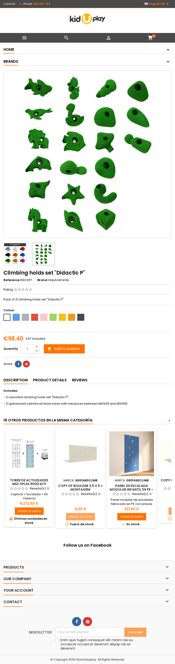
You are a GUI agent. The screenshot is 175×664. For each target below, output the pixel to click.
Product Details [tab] (50, 380)
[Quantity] (27, 348)
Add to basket (63, 348)
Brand (42, 280)
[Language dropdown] (157, 4)
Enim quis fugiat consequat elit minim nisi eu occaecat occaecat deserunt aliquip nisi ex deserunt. (96, 644)
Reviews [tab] (80, 380)
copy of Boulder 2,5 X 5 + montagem (80, 487)
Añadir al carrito (29, 511)
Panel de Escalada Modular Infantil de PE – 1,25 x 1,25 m (132, 489)
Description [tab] (15, 380)
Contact (9, 4)
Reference (11, 280)
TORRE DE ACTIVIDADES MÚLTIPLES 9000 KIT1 (29, 482)
